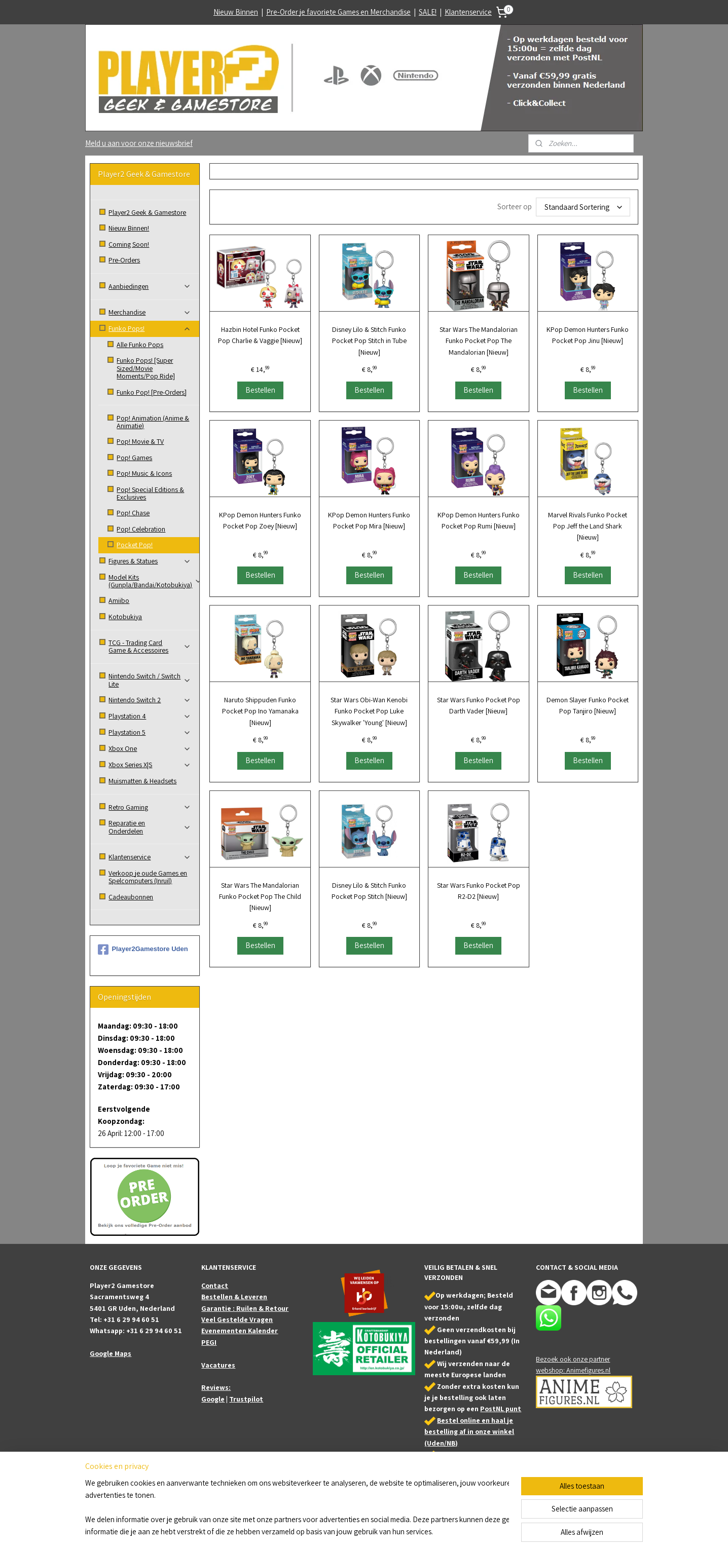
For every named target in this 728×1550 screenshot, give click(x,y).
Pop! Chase (133, 512)
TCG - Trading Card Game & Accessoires (149, 646)
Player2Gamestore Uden (143, 949)
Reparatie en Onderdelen (149, 826)
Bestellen (260, 390)
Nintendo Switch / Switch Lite (149, 679)
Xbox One (149, 748)
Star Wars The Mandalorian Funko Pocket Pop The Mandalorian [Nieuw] (479, 341)
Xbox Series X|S (149, 764)
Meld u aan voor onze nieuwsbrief (139, 143)
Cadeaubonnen (130, 896)
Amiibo (118, 600)
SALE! (427, 12)
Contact (214, 1285)
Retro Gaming (149, 807)
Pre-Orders (124, 259)
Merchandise (149, 312)
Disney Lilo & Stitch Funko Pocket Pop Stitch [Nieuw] (369, 891)
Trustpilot (246, 1399)
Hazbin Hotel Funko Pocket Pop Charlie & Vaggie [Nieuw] (260, 335)
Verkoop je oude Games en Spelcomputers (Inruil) (147, 876)
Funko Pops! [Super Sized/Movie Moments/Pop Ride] (146, 368)
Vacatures (218, 1365)
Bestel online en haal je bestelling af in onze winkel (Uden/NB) (469, 1432)
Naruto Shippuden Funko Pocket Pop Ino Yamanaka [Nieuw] (260, 711)
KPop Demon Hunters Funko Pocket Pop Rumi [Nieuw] (479, 520)
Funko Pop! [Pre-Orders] (152, 392)
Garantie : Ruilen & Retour (244, 1308)
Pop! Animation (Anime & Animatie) (153, 421)
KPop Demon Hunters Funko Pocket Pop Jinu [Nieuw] (588, 335)
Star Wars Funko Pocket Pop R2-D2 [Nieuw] (478, 891)
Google (213, 1399)
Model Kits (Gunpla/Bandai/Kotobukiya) (153, 581)
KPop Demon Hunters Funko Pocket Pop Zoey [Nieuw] (260, 520)
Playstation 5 (149, 732)
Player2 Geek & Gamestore (147, 212)
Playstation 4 (149, 716)
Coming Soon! (128, 244)
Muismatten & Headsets (142, 780)
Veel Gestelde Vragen (237, 1319)
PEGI (208, 1342)
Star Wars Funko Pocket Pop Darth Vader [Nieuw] (478, 705)
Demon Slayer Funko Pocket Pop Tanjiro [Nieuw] (588, 705)
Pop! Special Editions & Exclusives (150, 493)
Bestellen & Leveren (234, 1296)
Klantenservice (468, 12)
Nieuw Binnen (235, 12)
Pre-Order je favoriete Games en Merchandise (338, 12)
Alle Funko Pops (140, 344)
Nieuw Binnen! (128, 228)
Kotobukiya (125, 616)
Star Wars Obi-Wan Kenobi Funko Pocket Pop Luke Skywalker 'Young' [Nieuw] (369, 711)
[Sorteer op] (583, 207)
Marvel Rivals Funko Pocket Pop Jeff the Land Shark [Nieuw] (587, 526)
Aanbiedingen (149, 286)
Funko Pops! (149, 328)
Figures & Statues (149, 560)
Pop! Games (134, 457)
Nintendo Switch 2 (149, 699)
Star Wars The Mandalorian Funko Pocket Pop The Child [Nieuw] (260, 897)
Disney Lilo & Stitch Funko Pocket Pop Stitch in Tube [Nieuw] (369, 341)
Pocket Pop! (135, 544)
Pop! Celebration (141, 529)
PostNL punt (500, 1408)
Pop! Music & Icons (144, 473)
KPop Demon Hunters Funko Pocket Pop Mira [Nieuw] (369, 520)
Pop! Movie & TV (140, 441)
